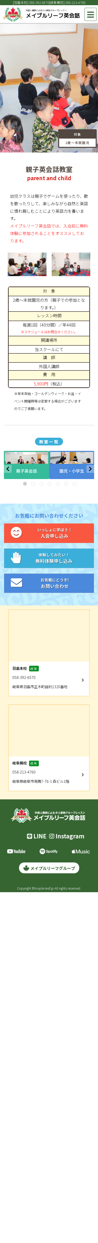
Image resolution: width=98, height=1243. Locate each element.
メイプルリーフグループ (49, 868)
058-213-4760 (75, 2)
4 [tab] (49, 483)
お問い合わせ (49, 583)
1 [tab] (24, 483)
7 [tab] (73, 483)
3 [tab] (40, 483)
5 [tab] (57, 483)
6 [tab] (65, 483)
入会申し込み (49, 533)
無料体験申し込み (49, 558)
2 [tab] (32, 483)
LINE (37, 836)
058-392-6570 (39, 2)
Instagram (66, 836)
